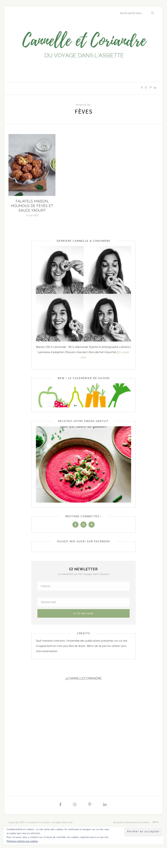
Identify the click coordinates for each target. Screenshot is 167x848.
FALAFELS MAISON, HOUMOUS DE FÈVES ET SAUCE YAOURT (32, 205)
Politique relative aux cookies (22, 841)
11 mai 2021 (32, 215)
